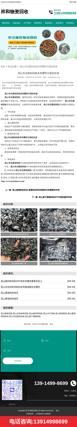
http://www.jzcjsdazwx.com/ (13, 181)
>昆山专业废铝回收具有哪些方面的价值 (38, 66)
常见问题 (12, 66)
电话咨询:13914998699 (38, 421)
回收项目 (17, 23)
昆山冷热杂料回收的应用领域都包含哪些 (38, 287)
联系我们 (70, 23)
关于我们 (27, 23)
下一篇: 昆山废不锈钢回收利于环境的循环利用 (52, 197)
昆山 (57, 411)
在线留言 (59, 23)
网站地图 (72, 2)
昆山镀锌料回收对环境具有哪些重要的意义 (38, 281)
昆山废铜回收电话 (38, 293)
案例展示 (49, 23)
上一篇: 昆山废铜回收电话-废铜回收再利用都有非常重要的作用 (32, 190)
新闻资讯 (38, 23)
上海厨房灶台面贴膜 (43, 414)
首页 (3, 66)
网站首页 (6, 23)
